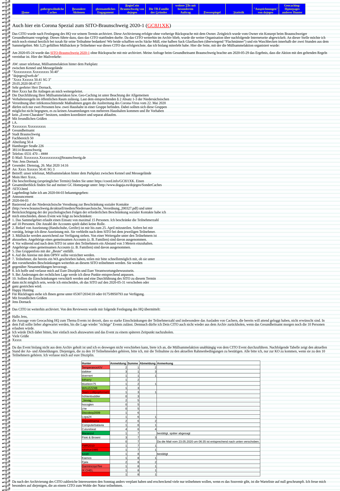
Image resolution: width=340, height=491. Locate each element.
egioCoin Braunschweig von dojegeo (132, 9)
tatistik (239, 12)
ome (25, 12)
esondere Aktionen (79, 10)
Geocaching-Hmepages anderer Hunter (292, 9)
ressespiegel (212, 12)
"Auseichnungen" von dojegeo (265, 10)
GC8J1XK (158, 25)
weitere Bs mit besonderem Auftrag (185, 9)
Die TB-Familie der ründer (159, 10)
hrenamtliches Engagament (105, 10)
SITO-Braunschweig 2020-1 (70, 53)
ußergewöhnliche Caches (52, 10)
